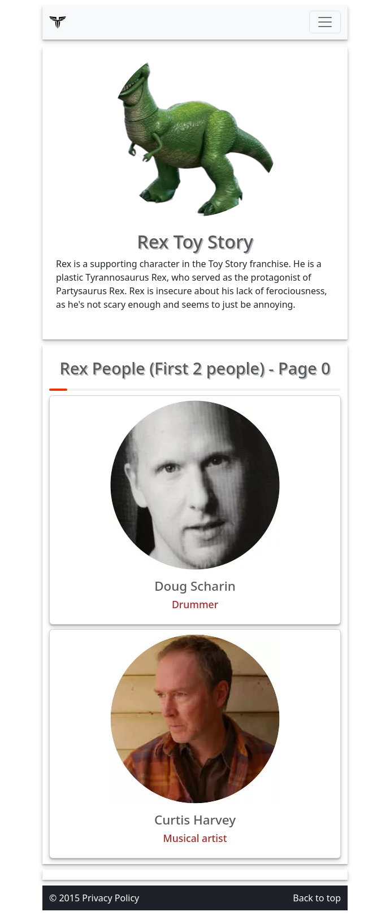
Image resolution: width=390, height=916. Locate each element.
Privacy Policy (110, 898)
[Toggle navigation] (325, 22)
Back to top (317, 898)
